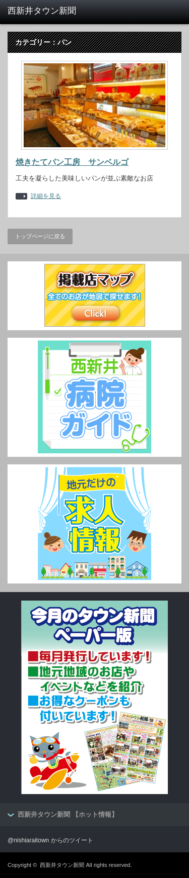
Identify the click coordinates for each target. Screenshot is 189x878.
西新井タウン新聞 (62, 865)
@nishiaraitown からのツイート (50, 840)
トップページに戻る (40, 236)
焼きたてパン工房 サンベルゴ (72, 162)
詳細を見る (46, 196)
